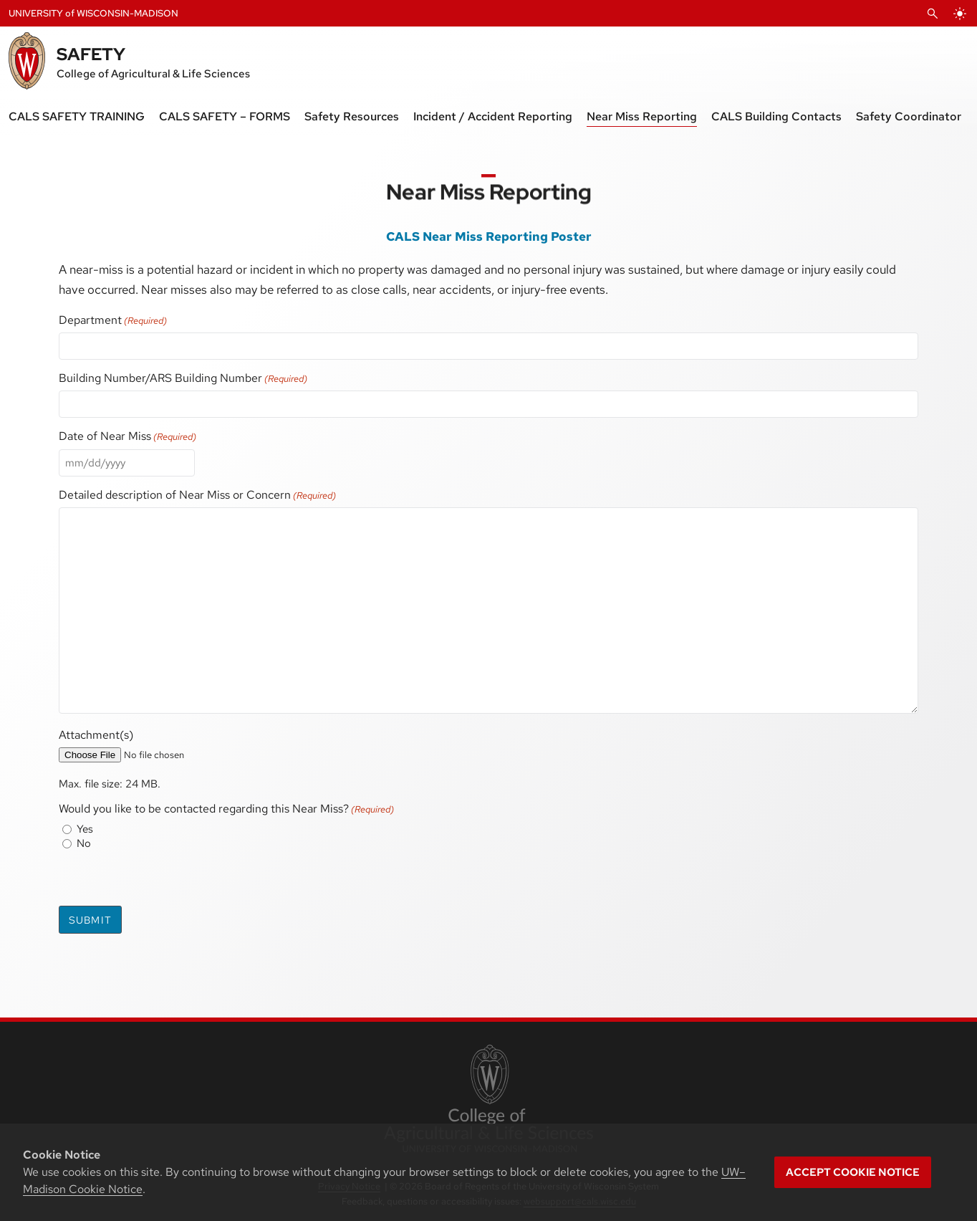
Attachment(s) (96, 735)
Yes (85, 829)
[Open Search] (932, 13)
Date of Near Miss (127, 436)
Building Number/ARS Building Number (183, 378)
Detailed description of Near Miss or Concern (197, 495)
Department (113, 320)
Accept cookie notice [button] (853, 1172)
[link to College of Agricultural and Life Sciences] (488, 1100)
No (84, 843)
